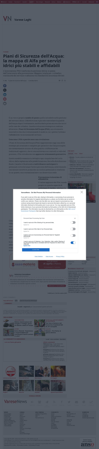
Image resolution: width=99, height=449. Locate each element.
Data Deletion (39, 256)
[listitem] (50, 218)
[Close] (82, 192)
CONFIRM (35, 249)
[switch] (73, 222)
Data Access (49, 256)
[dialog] (49, 224)
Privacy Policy (60, 256)
